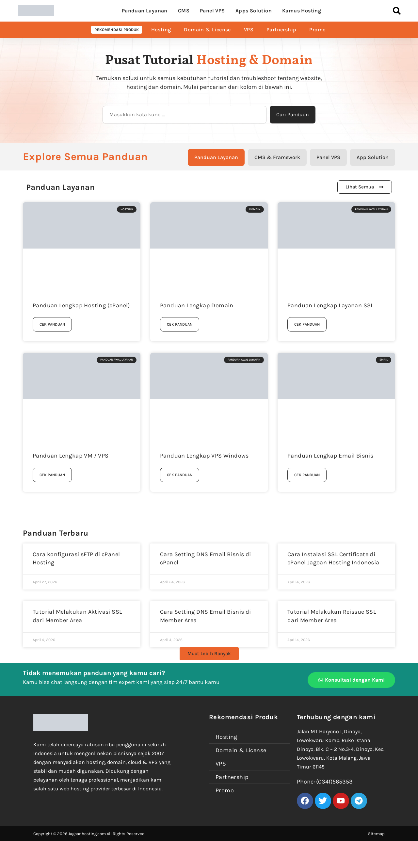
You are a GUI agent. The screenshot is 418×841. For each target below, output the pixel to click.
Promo (317, 29)
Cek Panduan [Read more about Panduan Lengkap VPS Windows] (179, 475)
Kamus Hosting (301, 11)
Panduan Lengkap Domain (196, 305)
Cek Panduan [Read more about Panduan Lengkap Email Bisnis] (307, 475)
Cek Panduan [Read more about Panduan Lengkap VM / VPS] (52, 475)
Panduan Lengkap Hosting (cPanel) (81, 305)
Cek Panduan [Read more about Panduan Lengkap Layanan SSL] (307, 324)
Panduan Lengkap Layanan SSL (330, 305)
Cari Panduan (292, 114)
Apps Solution (253, 11)
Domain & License (207, 29)
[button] (209, 653)
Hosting (161, 29)
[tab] (216, 157)
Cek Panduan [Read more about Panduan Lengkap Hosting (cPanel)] (52, 324)
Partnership (281, 29)
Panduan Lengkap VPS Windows (204, 455)
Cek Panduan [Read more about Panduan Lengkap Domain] (179, 324)
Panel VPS (212, 11)
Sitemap (376, 833)
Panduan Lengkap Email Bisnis (330, 455)
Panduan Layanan (145, 11)
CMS (183, 11)
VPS (248, 29)
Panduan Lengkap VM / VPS (71, 455)
